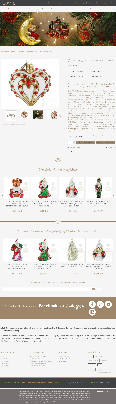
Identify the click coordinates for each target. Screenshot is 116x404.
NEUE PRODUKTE (56, 8)
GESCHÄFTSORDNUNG (38, 358)
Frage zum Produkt (74, 147)
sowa (90, 362)
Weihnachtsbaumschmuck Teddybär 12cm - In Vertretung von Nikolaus (16, 204)
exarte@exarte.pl (64, 358)
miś (100, 366)
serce (96, 362)
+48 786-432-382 (64, 360)
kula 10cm (92, 366)
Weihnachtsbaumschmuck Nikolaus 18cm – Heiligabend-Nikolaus (16, 267)
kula (96, 358)
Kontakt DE (4, 367)
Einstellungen (5, 363)
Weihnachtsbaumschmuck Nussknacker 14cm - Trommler (99, 204)
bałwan (100, 370)
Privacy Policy (34, 360)
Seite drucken (111, 147)
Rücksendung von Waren (37, 367)
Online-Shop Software (102, 374)
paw (102, 358)
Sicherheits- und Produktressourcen (13, 124)
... (107, 8)
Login (2, 358)
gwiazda (104, 362)
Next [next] (60, 116)
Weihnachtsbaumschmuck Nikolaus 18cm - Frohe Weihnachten (44, 204)
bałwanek (91, 370)
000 (90, 358)
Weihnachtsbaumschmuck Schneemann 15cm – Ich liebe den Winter (71, 204)
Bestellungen (5, 365)
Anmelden (4, 360)
